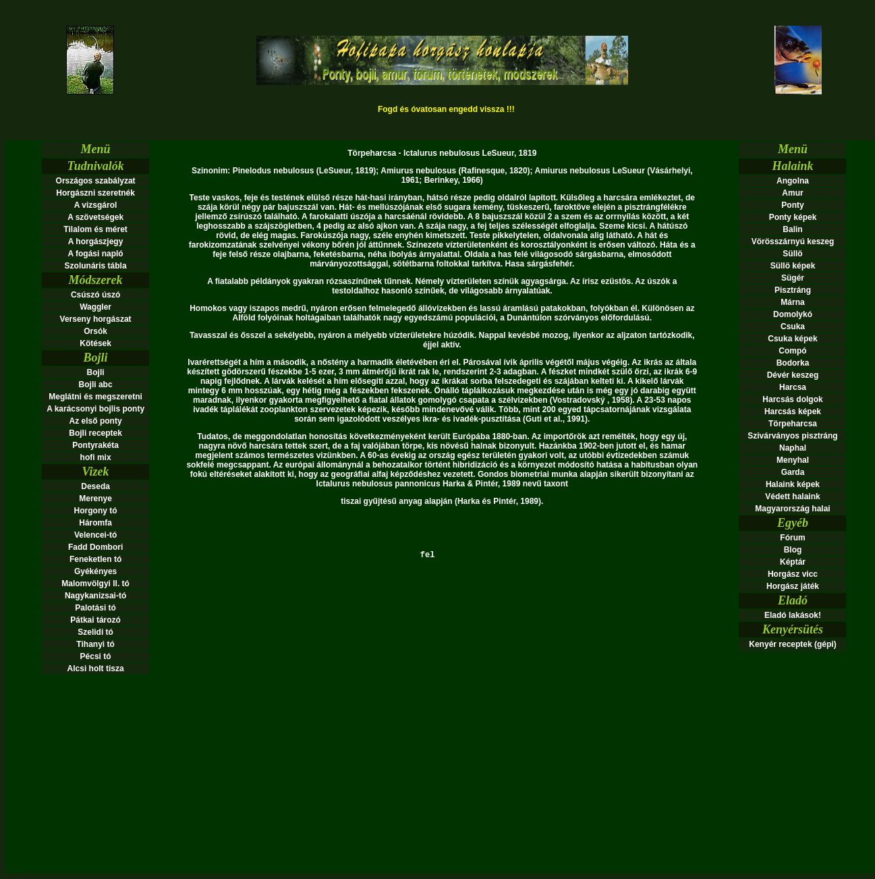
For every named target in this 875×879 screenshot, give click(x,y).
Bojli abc (96, 384)
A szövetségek (95, 217)
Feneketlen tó (95, 559)
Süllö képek (793, 266)
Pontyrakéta (95, 445)
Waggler (95, 307)
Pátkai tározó (95, 620)
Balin (792, 229)
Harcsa (792, 387)
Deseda (95, 486)
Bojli (96, 372)
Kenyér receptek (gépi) (792, 644)
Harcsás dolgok (792, 399)
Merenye (95, 498)
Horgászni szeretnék (95, 193)
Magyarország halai (792, 508)
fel (442, 560)
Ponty (792, 205)
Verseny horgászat (96, 319)
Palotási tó (95, 608)
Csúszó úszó (95, 295)
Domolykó (792, 314)
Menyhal (793, 460)
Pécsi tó (95, 656)
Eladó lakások (791, 615)
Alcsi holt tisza (95, 668)
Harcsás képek (792, 411)
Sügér (792, 278)
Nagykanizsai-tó (95, 595)
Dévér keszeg (793, 375)
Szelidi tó (95, 632)
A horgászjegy (95, 241)
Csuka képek (792, 338)
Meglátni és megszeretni (95, 396)
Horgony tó (95, 510)
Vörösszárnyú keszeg (793, 241)
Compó (792, 351)
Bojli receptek (95, 433)
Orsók (95, 331)
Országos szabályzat (96, 181)
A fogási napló (95, 253)
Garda (793, 472)
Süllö (792, 253)
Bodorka (793, 363)
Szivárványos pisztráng (792, 436)
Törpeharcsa (792, 423)
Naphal (792, 448)
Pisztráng (792, 290)
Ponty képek (793, 217)
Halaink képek (793, 484)
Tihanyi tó (95, 644)
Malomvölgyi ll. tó (95, 583)
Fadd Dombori (95, 547)
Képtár (793, 562)
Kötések (95, 343)
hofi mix (95, 457)
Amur (792, 193)
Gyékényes (95, 571)
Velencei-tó (95, 535)
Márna (792, 302)
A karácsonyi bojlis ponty (95, 409)
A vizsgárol (95, 205)
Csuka (793, 326)
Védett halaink (792, 496)
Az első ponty (95, 421)
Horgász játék (792, 586)
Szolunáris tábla (96, 266)
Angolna (793, 181)
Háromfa (95, 523)
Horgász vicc (793, 574)
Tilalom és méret (95, 229)
